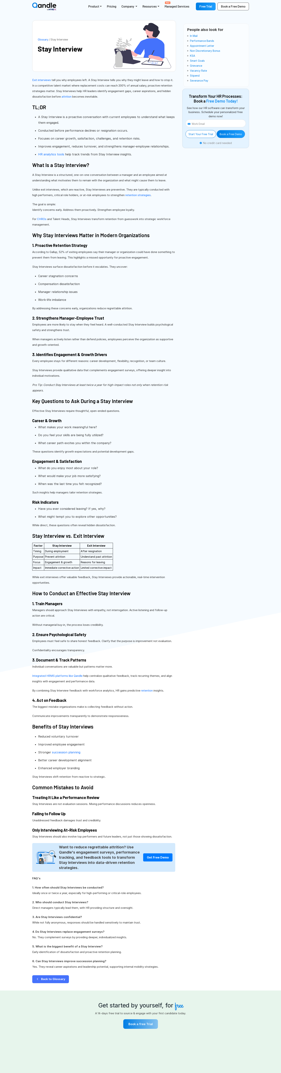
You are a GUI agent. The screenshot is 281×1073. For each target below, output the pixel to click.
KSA (192, 55)
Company (128, 6)
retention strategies (138, 195)
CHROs (41, 219)
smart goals (197, 60)
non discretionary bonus (205, 50)
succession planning (66, 752)
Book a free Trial (140, 1024)
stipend (195, 75)
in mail (194, 35)
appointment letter (202, 45)
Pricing (111, 6)
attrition (66, 96)
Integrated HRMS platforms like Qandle (57, 676)
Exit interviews (41, 80)
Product (93, 6)
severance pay (199, 80)
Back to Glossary (50, 979)
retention (147, 690)
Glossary (43, 39)
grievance (196, 65)
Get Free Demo (158, 857)
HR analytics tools (51, 154)
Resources (149, 6)
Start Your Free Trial (201, 134)
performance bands (202, 40)
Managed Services (177, 4)
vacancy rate (198, 70)
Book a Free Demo (231, 134)
